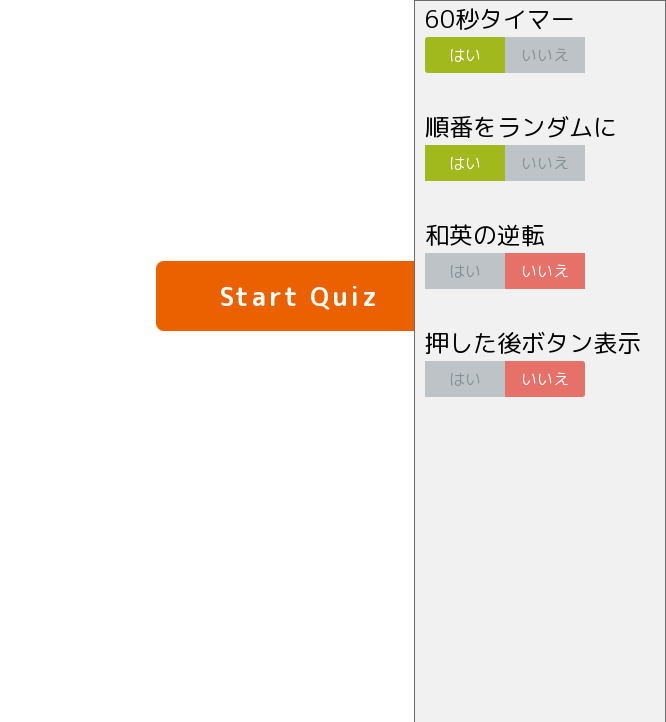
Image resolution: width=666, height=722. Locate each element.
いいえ (545, 55)
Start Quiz (300, 296)
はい (465, 55)
